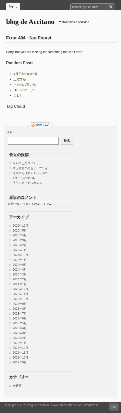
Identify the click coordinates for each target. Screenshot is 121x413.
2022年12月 (20, 347)
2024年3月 (20, 274)
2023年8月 (20, 308)
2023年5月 (20, 323)
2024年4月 (20, 269)
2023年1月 (20, 343)
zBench (72, 405)
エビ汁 (18, 95)
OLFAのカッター (25, 90)
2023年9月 (20, 304)
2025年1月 (20, 250)
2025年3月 (20, 240)
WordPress (91, 405)
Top (115, 407)
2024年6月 (20, 264)
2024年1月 (20, 284)
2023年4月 (20, 328)
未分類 (17, 385)
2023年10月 (20, 299)
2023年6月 (20, 318)
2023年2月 (20, 338)
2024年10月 (20, 255)
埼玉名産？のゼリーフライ (30, 168)
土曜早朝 (19, 79)
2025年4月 (20, 235)
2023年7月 (20, 313)
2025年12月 (20, 225)
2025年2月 (20, 245)
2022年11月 (20, 352)
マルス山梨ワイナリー (27, 163)
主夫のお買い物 (24, 84)
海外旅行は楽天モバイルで (30, 173)
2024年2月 (20, 279)
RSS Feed (42, 125)
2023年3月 (20, 333)
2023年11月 (20, 294)
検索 (9, 132)
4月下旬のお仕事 (25, 74)
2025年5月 (20, 230)
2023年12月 (20, 289)
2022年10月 (20, 357)
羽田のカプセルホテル (27, 183)
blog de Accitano (30, 21)
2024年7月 (20, 260)
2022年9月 (20, 362)
